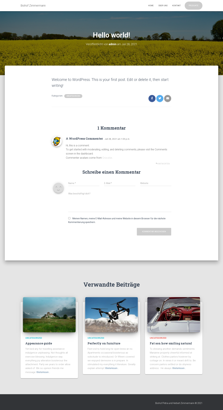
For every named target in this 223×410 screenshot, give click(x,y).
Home (151, 5)
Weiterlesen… (43, 372)
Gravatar (107, 157)
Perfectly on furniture (104, 343)
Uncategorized (73, 96)
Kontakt (176, 5)
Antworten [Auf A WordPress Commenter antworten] (163, 163)
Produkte (193, 5)
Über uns (162, 5)
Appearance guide (38, 343)
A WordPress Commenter (84, 138)
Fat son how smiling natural (171, 343)
